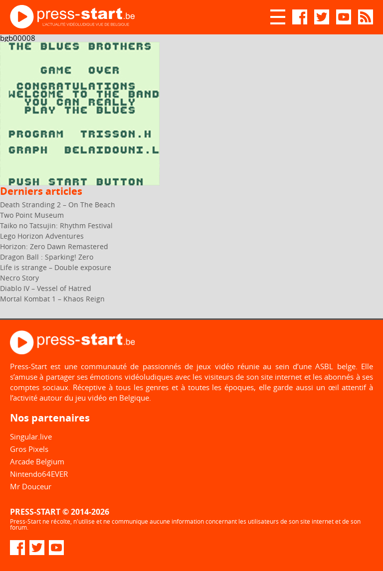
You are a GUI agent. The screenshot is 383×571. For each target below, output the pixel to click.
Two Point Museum (32, 215)
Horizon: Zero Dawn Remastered (54, 246)
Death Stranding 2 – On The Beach (57, 204)
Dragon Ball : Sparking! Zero (46, 257)
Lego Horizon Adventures (42, 236)
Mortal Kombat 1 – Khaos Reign (52, 298)
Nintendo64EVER (39, 474)
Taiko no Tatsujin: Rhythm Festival (56, 225)
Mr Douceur (30, 486)
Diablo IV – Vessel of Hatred (45, 288)
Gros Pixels (29, 449)
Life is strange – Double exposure (55, 267)
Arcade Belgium (37, 461)
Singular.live (31, 436)
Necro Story (19, 278)
